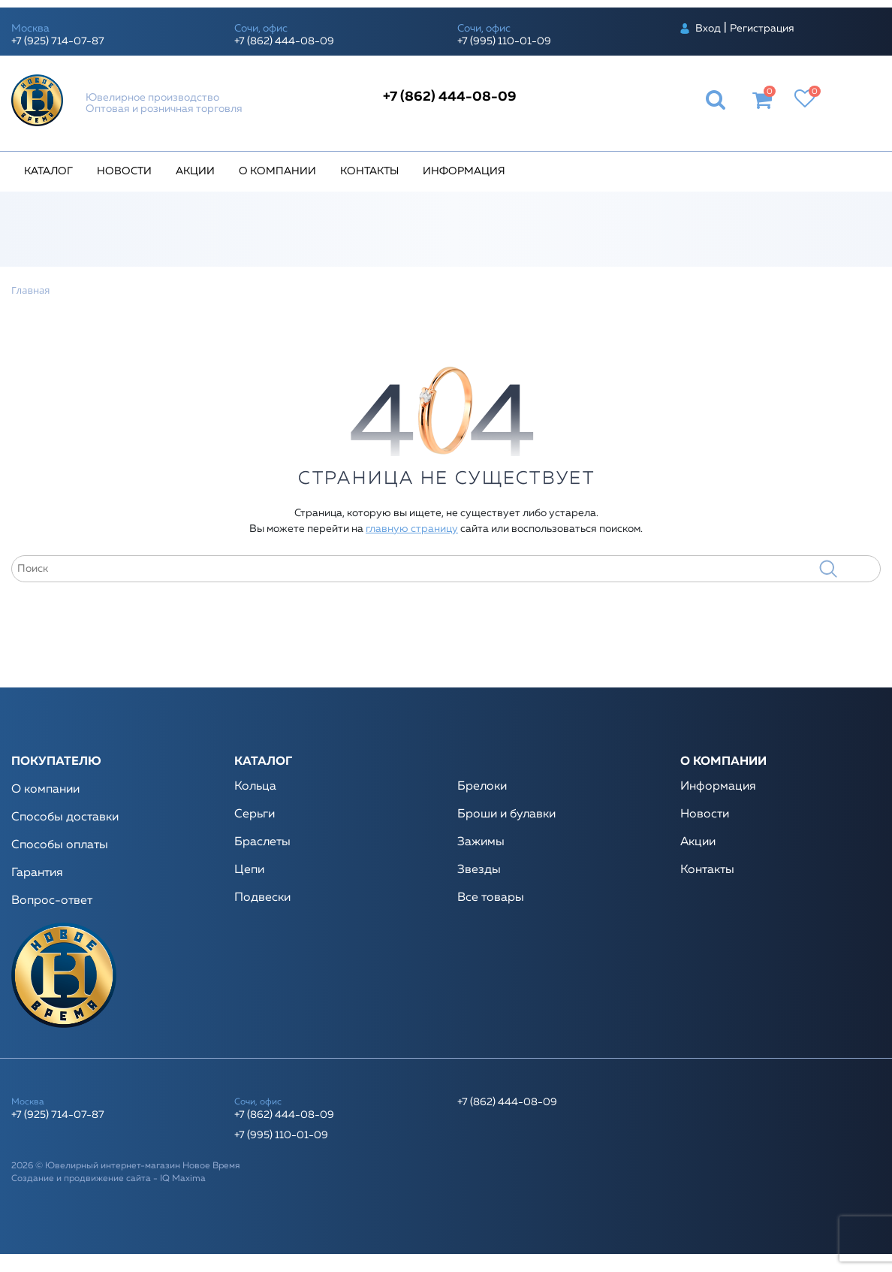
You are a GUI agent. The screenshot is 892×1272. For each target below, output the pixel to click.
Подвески (262, 898)
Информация (464, 171)
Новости (124, 171)
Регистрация (762, 28)
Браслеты (262, 842)
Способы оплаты (59, 845)
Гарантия (37, 873)
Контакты (369, 171)
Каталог (48, 171)
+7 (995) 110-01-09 (504, 41)
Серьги (254, 814)
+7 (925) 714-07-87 (57, 41)
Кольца (255, 787)
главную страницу (412, 529)
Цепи (249, 870)
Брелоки (482, 787)
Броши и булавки (506, 814)
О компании (277, 171)
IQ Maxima (183, 1178)
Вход (708, 28)
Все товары (490, 898)
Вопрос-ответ (51, 901)
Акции (195, 171)
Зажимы (481, 842)
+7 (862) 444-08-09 (284, 41)
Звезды (479, 870)
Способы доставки (65, 817)
